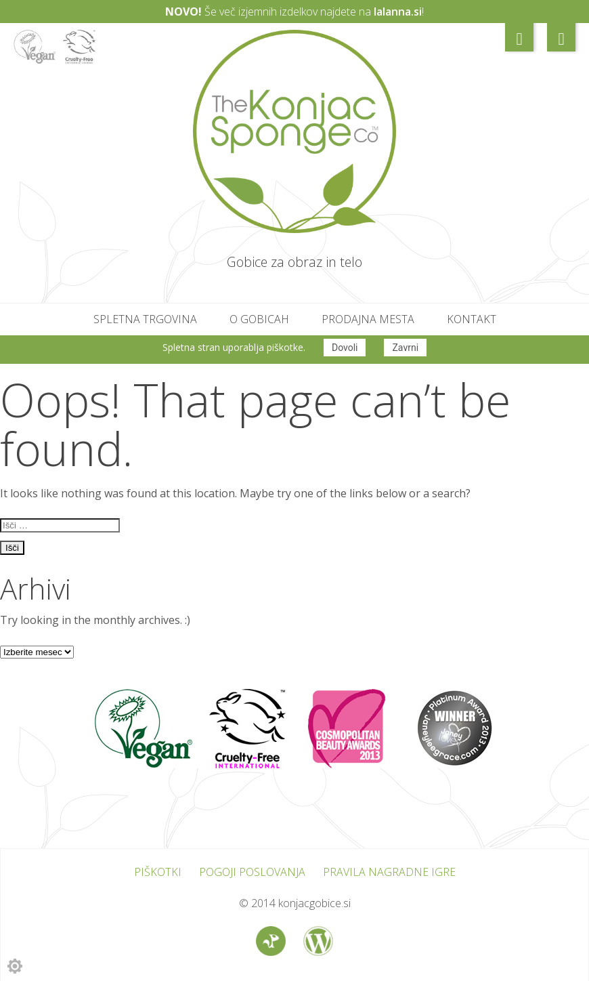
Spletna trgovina (145, 319)
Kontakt (471, 319)
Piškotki (157, 869)
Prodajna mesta (368, 319)
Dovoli (345, 347)
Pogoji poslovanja (252, 869)
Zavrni (405, 347)
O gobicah (259, 319)
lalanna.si (398, 11)
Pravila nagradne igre (389, 869)
